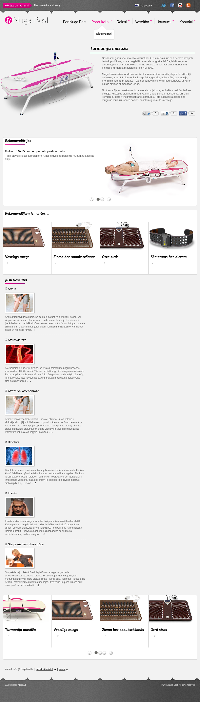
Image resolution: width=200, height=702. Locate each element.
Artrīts (12, 289)
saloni (62, 669)
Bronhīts (13, 442)
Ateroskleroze (17, 340)
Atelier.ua (22, 685)
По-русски (146, 5)
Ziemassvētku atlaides (46, 5)
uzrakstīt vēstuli (44, 669)
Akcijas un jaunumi (17, 5)
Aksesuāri (104, 34)
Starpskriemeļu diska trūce (26, 544)
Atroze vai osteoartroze (23, 391)
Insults (12, 493)
